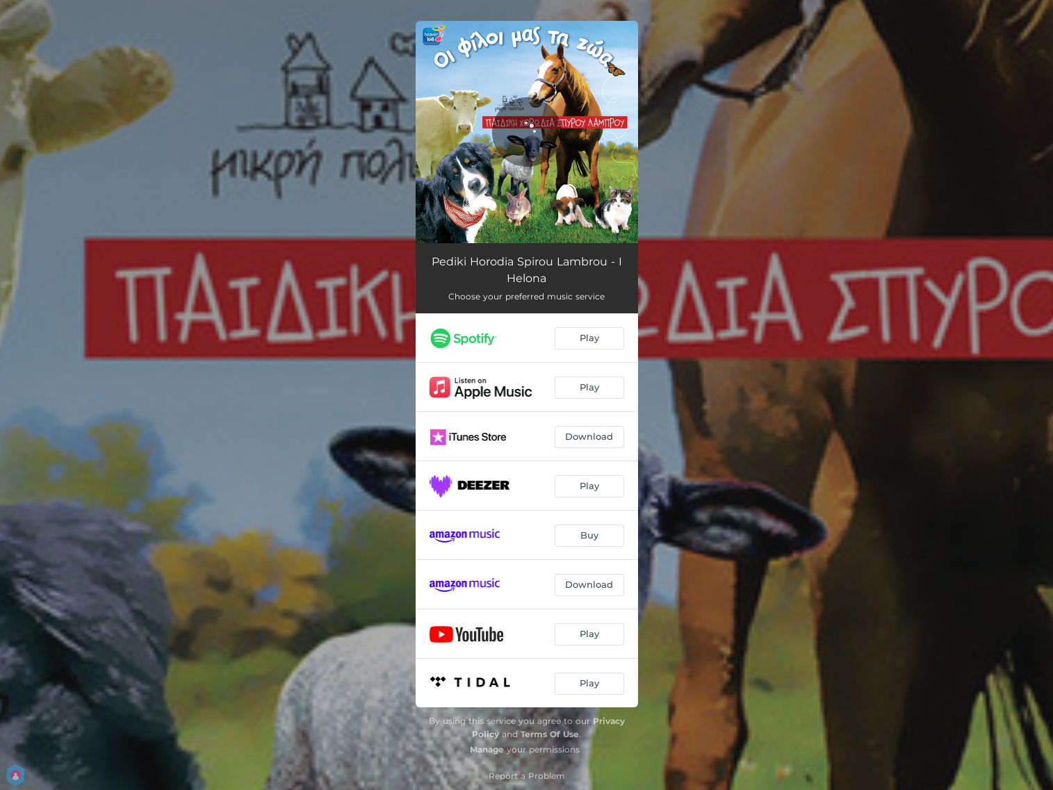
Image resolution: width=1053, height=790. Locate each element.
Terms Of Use (550, 734)
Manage (487, 749)
